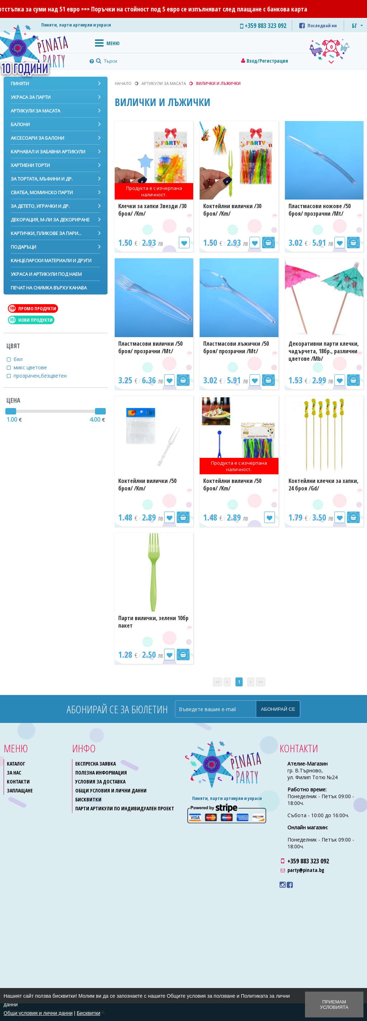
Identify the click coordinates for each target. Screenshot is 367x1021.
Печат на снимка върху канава (49, 287)
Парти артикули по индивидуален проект (124, 808)
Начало (123, 83)
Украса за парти (31, 97)
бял (23, 359)
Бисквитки (88, 799)
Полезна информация (101, 772)
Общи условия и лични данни (111, 790)
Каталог (16, 763)
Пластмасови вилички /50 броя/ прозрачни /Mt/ (150, 347)
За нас (14, 772)
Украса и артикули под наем (46, 274)
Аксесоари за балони (37, 138)
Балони (20, 124)
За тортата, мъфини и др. (42, 179)
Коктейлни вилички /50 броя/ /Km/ (147, 484)
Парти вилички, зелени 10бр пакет (153, 621)
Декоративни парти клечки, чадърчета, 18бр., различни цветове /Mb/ (324, 351)
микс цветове (35, 367)
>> (260, 682)
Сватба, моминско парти (42, 192)
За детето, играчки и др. (40, 206)
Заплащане (20, 790)
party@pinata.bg (305, 870)
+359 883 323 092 (308, 861)
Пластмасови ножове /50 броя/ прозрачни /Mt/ (320, 209)
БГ (354, 26)
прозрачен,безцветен (45, 375)
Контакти (18, 781)
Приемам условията (334, 1004)
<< (217, 682)
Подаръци (23, 247)
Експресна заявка (95, 763)
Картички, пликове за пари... (46, 233)
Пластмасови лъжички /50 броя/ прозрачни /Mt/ (236, 347)
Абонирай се (278, 709)
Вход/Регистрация (267, 60)
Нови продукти (31, 319)
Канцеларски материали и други (51, 260)
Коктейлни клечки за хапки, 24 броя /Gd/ (323, 484)
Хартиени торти (30, 165)
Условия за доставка (100, 781)
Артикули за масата (35, 110)
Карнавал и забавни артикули (48, 151)
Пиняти (20, 83)
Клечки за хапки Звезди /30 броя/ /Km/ (152, 209)
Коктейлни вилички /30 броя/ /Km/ (232, 209)
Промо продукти (32, 308)
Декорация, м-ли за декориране (50, 219)
